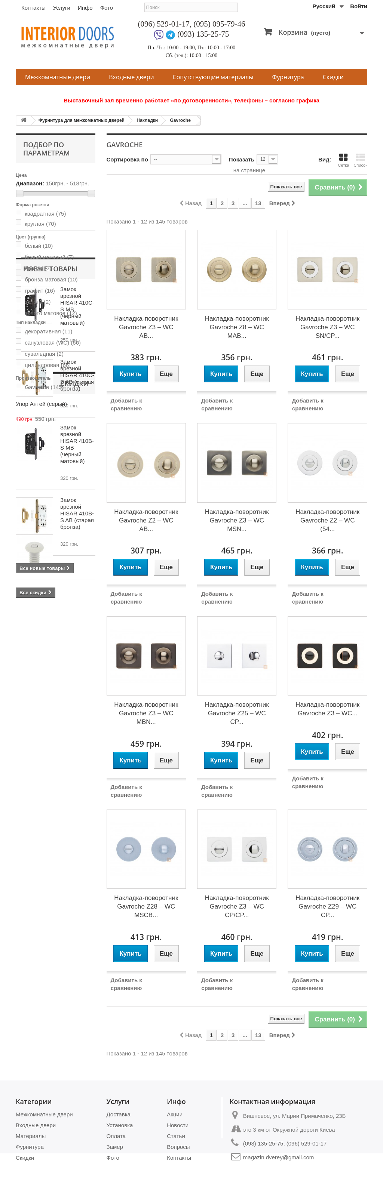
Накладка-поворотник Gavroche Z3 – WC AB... (146, 327)
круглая (40, 224)
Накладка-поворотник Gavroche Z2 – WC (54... (327, 520)
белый (39, 246)
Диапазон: (30, 183)
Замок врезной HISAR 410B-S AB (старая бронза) (77, 661)
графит (40, 290)
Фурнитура (288, 77)
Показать (241, 159)
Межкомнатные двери (57, 77)
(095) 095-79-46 (219, 23)
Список (360, 160)
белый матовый (49, 257)
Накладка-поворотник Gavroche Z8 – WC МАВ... (237, 327)
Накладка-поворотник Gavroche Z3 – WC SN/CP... (327, 327)
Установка (120, 1125)
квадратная (45, 213)
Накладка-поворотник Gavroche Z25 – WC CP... (237, 713)
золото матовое (51, 313)
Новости (178, 1125)
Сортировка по (127, 159)
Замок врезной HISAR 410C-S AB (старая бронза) (77, 522)
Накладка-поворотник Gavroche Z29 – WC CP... (327, 906)
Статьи (176, 1136)
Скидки (333, 77)
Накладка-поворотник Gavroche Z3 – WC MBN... (146, 713)
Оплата (116, 1136)
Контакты (33, 7)
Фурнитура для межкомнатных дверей (82, 120)
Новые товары (50, 416)
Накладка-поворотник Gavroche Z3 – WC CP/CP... (237, 906)
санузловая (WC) (53, 342)
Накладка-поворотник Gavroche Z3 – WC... (327, 709)
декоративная (48, 331)
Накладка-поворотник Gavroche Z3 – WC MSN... (237, 520)
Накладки (147, 120)
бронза (38, 268)
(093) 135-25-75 (203, 34)
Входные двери (131, 77)
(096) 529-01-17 (164, 23)
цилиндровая (48, 365)
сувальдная (44, 354)
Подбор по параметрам (46, 148)
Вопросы (178, 1147)
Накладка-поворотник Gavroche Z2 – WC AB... (146, 520)
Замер (115, 1147)
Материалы (31, 1136)
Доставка (119, 1114)
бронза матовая (51, 279)
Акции (175, 1114)
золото (37, 302)
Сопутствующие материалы (213, 77)
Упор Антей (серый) (75, 767)
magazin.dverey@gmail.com (278, 1157)
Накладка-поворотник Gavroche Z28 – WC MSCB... (146, 906)
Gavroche (180, 120)
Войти (358, 6)
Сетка (343, 160)
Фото (106, 7)
